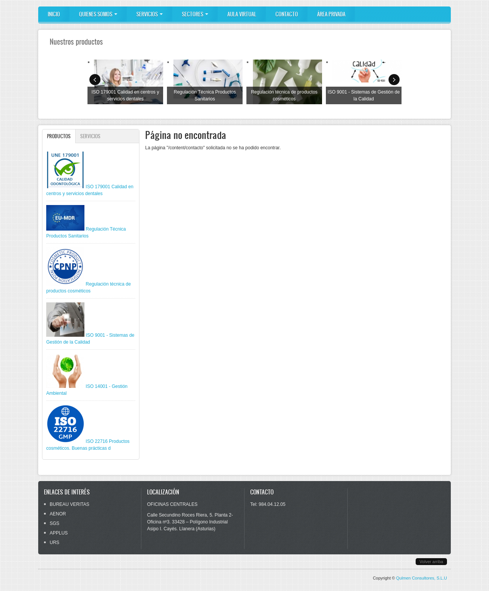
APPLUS (59, 533)
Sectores (195, 14)
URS (54, 542)
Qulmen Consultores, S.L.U (421, 578)
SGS (54, 523)
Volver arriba (431, 561)
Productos (61, 136)
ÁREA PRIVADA (331, 14)
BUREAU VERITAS (69, 504)
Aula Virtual (241, 14)
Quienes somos (98, 14)
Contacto (286, 14)
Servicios (149, 14)
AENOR (58, 514)
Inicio (54, 14)
